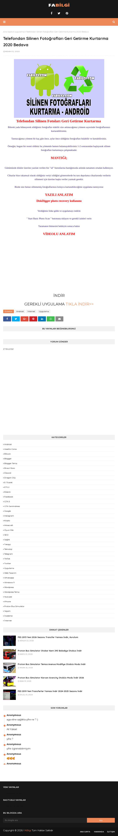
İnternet (31, 311)
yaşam (7, 611)
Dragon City (10, 477)
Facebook (8, 497)
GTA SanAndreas (12, 506)
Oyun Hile (8, 530)
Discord (7, 473)
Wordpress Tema (11, 592)
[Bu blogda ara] (45, 820)
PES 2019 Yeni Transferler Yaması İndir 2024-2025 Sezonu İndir (50, 691)
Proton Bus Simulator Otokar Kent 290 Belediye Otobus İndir (50, 650)
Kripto (7, 520)
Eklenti (7, 492)
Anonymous (14, 715)
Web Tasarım (10, 573)
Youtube (8, 597)
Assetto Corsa (10, 449)
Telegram (8, 554)
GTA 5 (7, 501)
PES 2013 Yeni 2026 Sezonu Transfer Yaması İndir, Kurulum (48, 637)
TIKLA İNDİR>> (79, 304)
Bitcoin (7, 454)
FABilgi (27, 830)
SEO (6, 535)
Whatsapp (9, 577)
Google (7, 511)
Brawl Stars (9, 468)
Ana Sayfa (8, 31)
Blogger (8, 458)
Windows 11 (9, 582)
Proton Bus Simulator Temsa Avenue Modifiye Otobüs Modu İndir (52, 664)
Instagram (9, 516)
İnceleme (8, 616)
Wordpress (9, 587)
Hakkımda (99, 832)
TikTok (7, 558)
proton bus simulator (14, 606)
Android (20, 311)
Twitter (7, 563)
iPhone (7, 601)
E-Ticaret (8, 482)
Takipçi (7, 544)
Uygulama (19, 31)
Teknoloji (8, 549)
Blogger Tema (10, 463)
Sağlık (7, 539)
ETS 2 (6, 487)
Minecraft (8, 525)
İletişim (111, 832)
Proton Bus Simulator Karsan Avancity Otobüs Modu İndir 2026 (51, 677)
